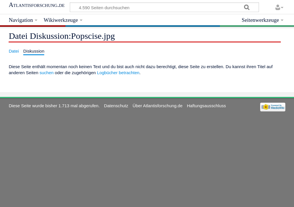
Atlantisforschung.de (37, 4)
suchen (47, 72)
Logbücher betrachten (118, 72)
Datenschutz (116, 105)
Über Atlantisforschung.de (158, 105)
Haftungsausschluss (206, 105)
